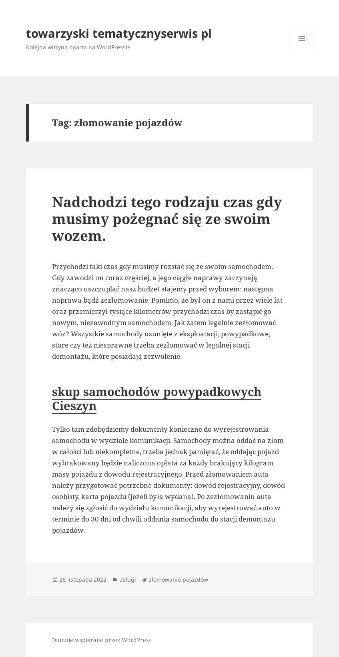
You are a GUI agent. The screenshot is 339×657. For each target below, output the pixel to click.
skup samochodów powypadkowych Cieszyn (156, 398)
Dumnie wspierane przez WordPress (101, 640)
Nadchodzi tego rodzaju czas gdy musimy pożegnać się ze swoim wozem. (167, 218)
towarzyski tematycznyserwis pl (119, 33)
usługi (127, 579)
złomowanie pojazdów (178, 579)
